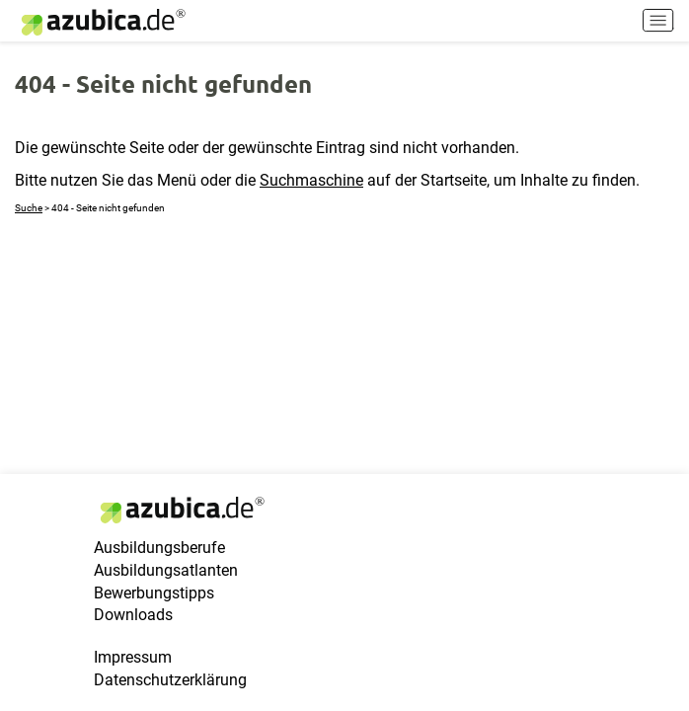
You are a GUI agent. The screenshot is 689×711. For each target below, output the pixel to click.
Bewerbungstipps (154, 593)
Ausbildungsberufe (159, 547)
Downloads (133, 614)
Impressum (133, 657)
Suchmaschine (311, 180)
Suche (28, 207)
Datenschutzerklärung (170, 680)
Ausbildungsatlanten (166, 570)
